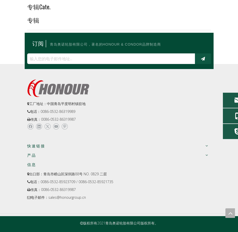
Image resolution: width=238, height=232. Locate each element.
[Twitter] (47, 126)
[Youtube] (56, 126)
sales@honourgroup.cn (67, 197)
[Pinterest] (64, 126)
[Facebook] (30, 126)
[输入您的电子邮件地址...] (109, 58)
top (230, 213)
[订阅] (203, 58)
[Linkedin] (39, 126)
